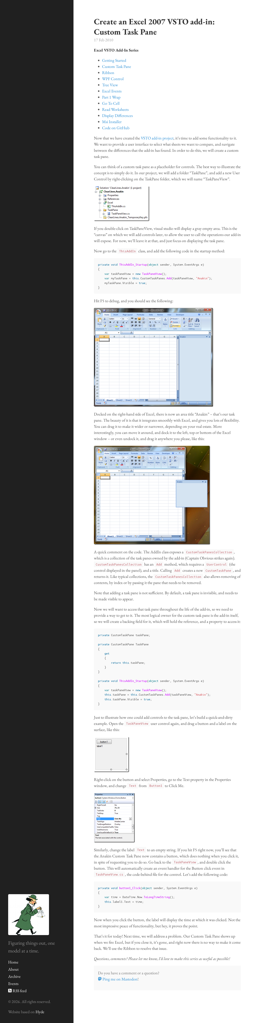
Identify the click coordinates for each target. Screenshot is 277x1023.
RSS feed (17, 990)
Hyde (40, 1011)
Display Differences (117, 115)
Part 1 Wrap (111, 97)
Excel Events (111, 91)
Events (13, 983)
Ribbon (108, 72)
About (13, 969)
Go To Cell (111, 103)
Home (13, 962)
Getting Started (114, 60)
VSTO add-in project (157, 138)
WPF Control (113, 78)
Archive (14, 976)
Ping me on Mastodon (118, 979)
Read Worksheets (115, 109)
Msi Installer (112, 121)
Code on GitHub (115, 127)
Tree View (110, 85)
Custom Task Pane (116, 66)
